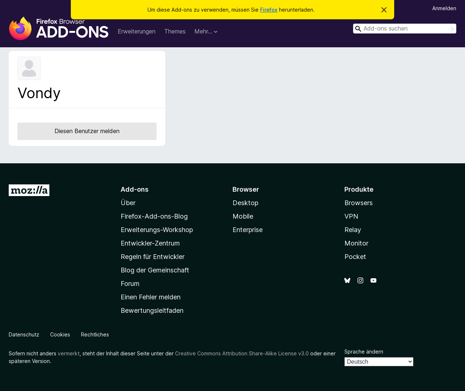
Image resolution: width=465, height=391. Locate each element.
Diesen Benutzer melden (87, 131)
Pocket (355, 256)
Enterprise (247, 230)
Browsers (358, 203)
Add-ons (135, 189)
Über (128, 203)
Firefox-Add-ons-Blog (154, 216)
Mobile (242, 216)
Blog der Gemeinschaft (155, 270)
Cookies (60, 334)
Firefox (269, 10)
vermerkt (69, 353)
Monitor (356, 243)
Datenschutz (24, 334)
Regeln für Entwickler (153, 256)
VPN (351, 216)
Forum (130, 283)
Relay (352, 230)
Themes (175, 31)
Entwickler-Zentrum (150, 243)
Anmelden (444, 8)
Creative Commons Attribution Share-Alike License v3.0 (242, 353)
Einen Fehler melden (151, 297)
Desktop (245, 203)
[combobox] (404, 28)
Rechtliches (95, 334)
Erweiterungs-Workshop (157, 230)
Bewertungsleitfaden (152, 310)
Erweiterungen (136, 31)
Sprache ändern (363, 351)
